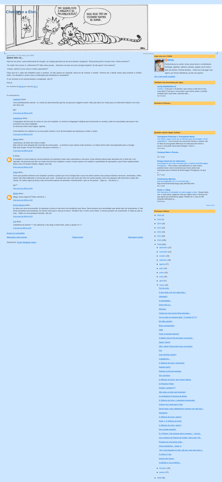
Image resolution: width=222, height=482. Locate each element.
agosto (162, 264)
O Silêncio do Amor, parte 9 (170, 417)
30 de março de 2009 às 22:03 (22, 216)
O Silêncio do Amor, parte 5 (170, 425)
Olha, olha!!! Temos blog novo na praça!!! (175, 346)
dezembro (163, 247)
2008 (159, 478)
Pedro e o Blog (163, 190)
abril (161, 281)
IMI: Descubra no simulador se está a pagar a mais (177, 192)
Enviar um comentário (16, 233)
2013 (159, 228)
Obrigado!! (163, 296)
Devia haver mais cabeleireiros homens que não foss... (181, 409)
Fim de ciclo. (164, 288)
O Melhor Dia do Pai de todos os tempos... (176, 338)
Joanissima (17, 118)
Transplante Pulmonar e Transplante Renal (176, 137)
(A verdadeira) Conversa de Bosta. (173, 396)
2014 (159, 223)
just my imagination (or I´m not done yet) (173, 181)
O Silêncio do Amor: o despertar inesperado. (177, 400)
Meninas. (162, 309)
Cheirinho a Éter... (22, 12)
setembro (163, 260)
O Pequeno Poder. (166, 384)
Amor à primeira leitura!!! (169, 334)
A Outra (160, 89)
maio (161, 277)
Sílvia (15, 172)
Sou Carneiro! (164, 375)
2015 (159, 219)
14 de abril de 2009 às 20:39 (22, 228)
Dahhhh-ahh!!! (165, 367)
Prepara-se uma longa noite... (171, 442)
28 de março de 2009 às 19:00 (22, 188)
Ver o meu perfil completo (164, 76)
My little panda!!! (165, 321)
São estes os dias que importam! (172, 392)
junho (161, 272)
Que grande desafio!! (167, 429)
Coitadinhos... (164, 359)
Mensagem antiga (135, 237)
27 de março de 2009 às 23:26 (22, 134)
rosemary (17, 99)
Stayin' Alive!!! (164, 342)
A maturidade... (165, 301)
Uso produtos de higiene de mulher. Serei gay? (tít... (180, 438)
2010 (159, 240)
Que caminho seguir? (167, 355)
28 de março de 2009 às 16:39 (22, 167)
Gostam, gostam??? (167, 388)
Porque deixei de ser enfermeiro (171, 161)
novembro (163, 252)
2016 (159, 215)
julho (161, 268)
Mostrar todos (210, 205)
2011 (159, 236)
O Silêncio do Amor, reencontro (171, 363)
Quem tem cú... (165, 305)
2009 (159, 244)
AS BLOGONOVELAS (166, 86)
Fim (160, 350)
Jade (161, 330)
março (162, 285)
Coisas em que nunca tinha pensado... (174, 313)
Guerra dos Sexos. (166, 458)
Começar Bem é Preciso (167, 152)
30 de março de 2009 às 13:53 (22, 200)
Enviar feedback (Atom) (26, 242)
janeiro (162, 472)
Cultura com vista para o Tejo (171, 404)
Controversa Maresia (166, 179)
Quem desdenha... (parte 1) (170, 446)
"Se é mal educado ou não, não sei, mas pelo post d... (181, 450)
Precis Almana (19, 205)
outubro (162, 256)
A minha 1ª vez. (165, 454)
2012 (159, 232)
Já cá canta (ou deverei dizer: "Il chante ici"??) (178, 317)
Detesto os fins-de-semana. (170, 371)
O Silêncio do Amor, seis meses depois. (175, 380)
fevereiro (163, 468)
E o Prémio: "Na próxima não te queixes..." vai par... (180, 433)
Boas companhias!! (167, 326)
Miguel (15, 139)
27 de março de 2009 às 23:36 (22, 150)
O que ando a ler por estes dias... (172, 292)
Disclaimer (163, 413)
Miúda (15, 193)
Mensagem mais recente (17, 237)
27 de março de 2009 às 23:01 (22, 113)
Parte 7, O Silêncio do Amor (170, 421)
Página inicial (77, 237)
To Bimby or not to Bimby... (170, 463)
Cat (14, 221)
